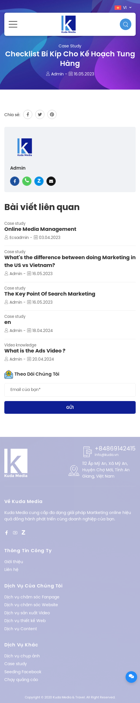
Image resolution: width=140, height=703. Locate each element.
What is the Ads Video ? (35, 351)
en (7, 322)
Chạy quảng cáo (21, 680)
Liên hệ (11, 570)
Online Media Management (40, 229)
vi (121, 7)
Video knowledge (20, 345)
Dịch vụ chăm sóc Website (31, 605)
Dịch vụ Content (20, 629)
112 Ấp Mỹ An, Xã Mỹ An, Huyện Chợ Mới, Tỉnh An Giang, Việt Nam (106, 470)
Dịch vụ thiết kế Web (25, 621)
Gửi (70, 407)
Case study (70, 46)
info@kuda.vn (107, 455)
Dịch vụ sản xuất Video (27, 613)
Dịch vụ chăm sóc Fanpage (31, 597)
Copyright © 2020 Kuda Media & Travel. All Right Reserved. (70, 697)
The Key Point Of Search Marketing (49, 294)
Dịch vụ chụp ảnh (22, 656)
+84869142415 (115, 449)
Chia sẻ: (12, 115)
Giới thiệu (13, 562)
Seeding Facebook (22, 672)
